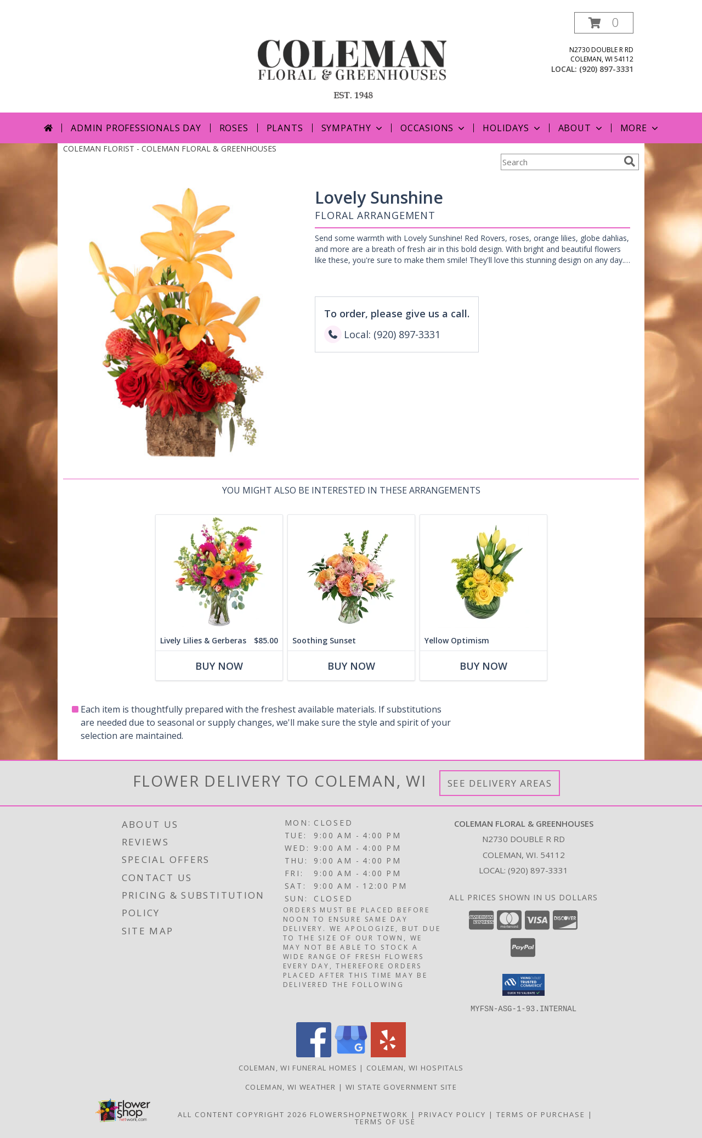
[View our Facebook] (313, 1054)
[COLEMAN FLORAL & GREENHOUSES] (352, 62)
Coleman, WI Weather (290, 1086)
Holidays (512, 128)
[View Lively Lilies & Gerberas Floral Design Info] (219, 573)
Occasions (433, 128)
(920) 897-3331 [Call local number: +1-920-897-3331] (606, 69)
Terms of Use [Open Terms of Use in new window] (385, 1121)
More (640, 128)
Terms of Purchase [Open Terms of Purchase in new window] (540, 1114)
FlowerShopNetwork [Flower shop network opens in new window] (359, 1114)
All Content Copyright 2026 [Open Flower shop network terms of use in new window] (242, 1114)
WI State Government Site (401, 1086)
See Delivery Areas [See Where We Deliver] (500, 783)
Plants (285, 128)
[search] (629, 161)
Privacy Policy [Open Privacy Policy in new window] (452, 1114)
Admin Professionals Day (136, 128)
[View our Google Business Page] (351, 1054)
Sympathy (352, 128)
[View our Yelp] (388, 1054)
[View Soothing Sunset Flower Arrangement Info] (351, 573)
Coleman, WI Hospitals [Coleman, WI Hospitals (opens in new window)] (414, 1067)
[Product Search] (560, 162)
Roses (233, 128)
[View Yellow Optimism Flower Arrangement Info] (483, 573)
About (581, 128)
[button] (603, 22)
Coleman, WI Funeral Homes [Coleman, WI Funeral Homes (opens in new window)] (298, 1067)
